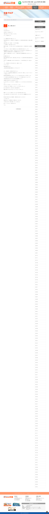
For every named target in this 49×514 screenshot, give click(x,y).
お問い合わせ (42, 7)
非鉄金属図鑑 (29, 7)
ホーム (13, 493)
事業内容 (12, 7)
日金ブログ (35, 7)
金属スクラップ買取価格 (20, 7)
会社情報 (15, 493)
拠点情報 (18, 493)
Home (5, 19)
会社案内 (6, 7)
